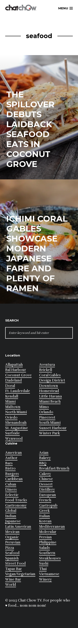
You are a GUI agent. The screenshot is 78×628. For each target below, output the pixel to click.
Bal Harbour (15, 370)
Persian (45, 537)
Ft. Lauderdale (17, 391)
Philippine (47, 542)
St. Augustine (16, 428)
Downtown (48, 386)
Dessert (46, 484)
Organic (12, 537)
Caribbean (14, 479)
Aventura (47, 364)
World (10, 584)
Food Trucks (16, 500)
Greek (44, 510)
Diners (11, 489)
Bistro (10, 468)
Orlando (46, 412)
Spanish (12, 558)
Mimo (44, 407)
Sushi (43, 563)
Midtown (12, 407)
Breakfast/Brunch (54, 468)
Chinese (46, 479)
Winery (45, 579)
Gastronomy (16, 505)
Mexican (12, 532)
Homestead (49, 391)
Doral (10, 386)
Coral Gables (50, 375)
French (45, 500)
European (47, 495)
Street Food (15, 563)
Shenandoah (15, 422)
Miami (10, 401)
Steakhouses (50, 558)
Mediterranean (52, 526)
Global (10, 510)
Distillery (47, 489)
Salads (44, 548)
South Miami (50, 422)
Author (11, 458)
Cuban (10, 484)
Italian (44, 516)
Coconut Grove (18, 375)
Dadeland (13, 380)
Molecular (47, 532)
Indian (10, 516)
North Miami (16, 412)
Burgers (12, 474)
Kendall (11, 396)
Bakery (45, 458)
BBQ (42, 463)
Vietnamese (49, 574)
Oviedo (11, 417)
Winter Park (49, 433)
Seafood (12, 553)
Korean (45, 521)
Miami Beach (50, 401)
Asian (43, 452)
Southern (47, 553)
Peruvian (12, 542)
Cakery (45, 474)
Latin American (18, 526)
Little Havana (50, 396)
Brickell (45, 370)
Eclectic (12, 495)
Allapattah (14, 364)
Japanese (13, 521)
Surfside (12, 433)
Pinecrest (47, 417)
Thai (43, 569)
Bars (9, 463)
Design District (52, 380)
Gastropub (48, 505)
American (13, 452)
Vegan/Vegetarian (20, 574)
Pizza (9, 548)
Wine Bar (13, 579)
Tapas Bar (13, 569)
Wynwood (14, 438)
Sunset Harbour (53, 428)
